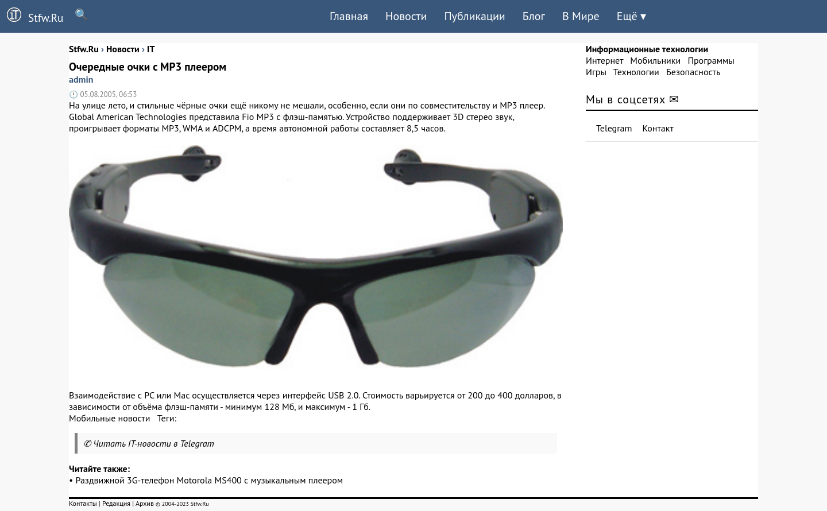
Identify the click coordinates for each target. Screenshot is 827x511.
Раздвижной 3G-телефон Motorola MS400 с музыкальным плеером (209, 480)
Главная (349, 16)
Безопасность (693, 72)
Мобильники (655, 60)
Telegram (614, 128)
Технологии (636, 72)
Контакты (83, 503)
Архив (145, 503)
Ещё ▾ (631, 16)
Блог (534, 16)
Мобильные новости (109, 418)
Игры (596, 72)
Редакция (116, 503)
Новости (406, 16)
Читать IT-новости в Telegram (153, 443)
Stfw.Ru (31, 16)
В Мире (581, 16)
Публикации (474, 16)
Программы (710, 60)
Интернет (604, 60)
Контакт (658, 128)
